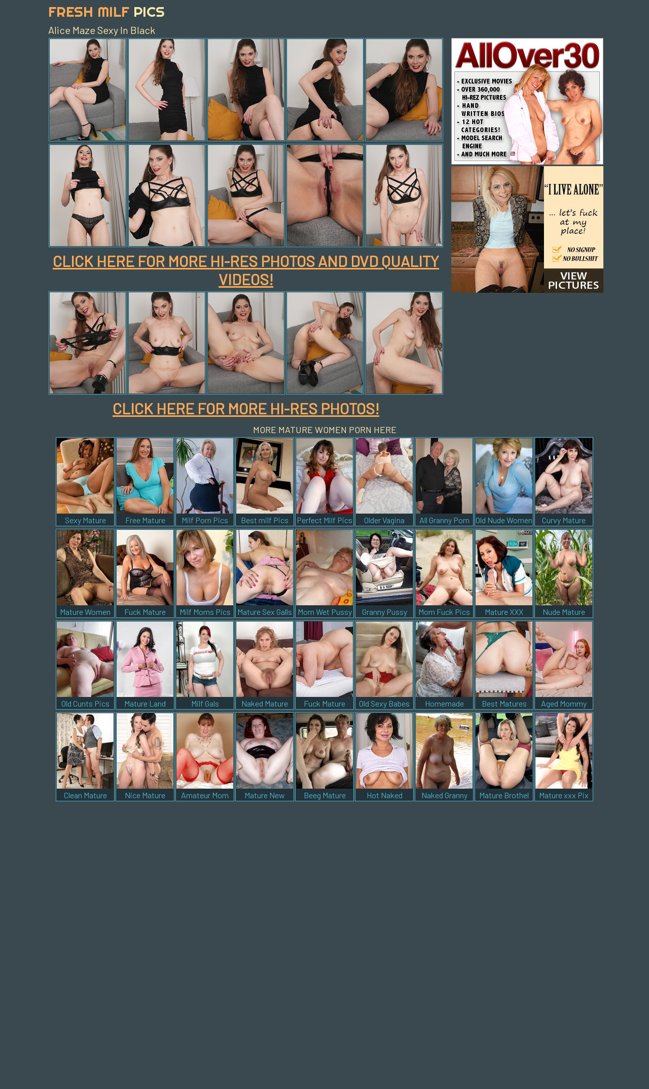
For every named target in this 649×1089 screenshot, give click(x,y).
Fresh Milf (106, 11)
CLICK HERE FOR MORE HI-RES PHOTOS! (246, 408)
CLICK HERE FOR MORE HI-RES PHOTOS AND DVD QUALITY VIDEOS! (246, 270)
